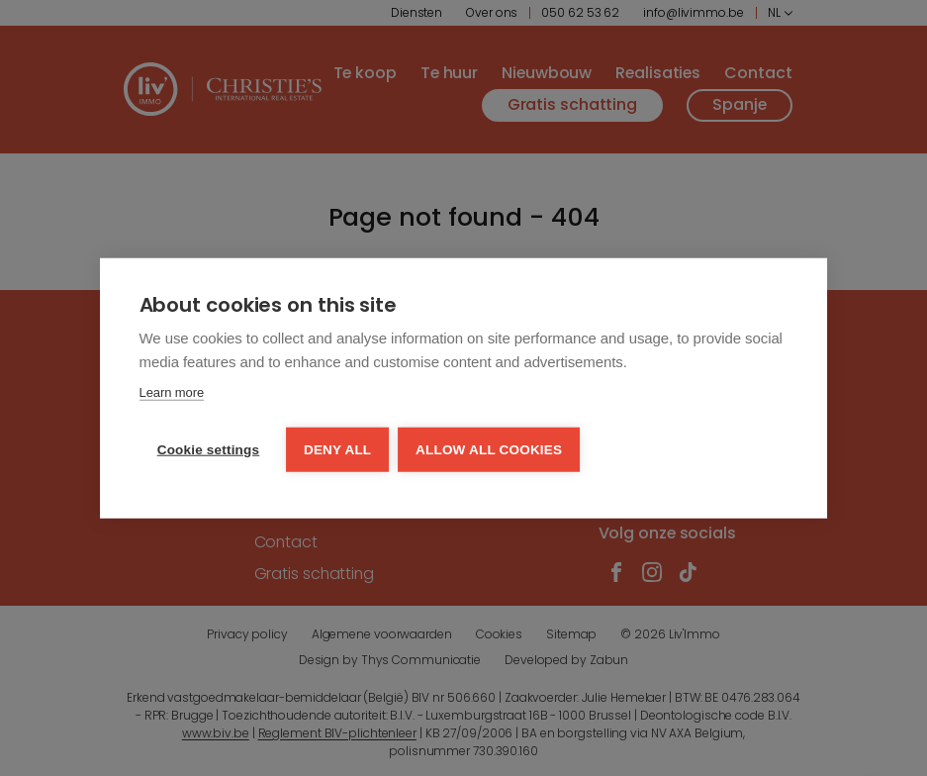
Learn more (171, 393)
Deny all (338, 448)
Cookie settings (208, 448)
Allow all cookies (490, 448)
